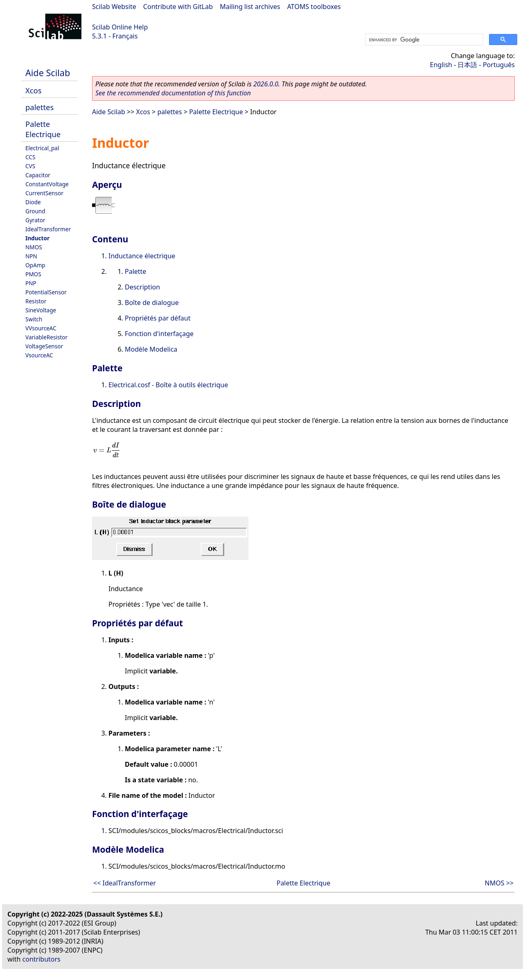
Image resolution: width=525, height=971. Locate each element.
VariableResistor (46, 337)
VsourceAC (39, 355)
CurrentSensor (44, 193)
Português (499, 64)
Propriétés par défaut (157, 318)
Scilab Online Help (120, 27)
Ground (35, 211)
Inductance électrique (141, 255)
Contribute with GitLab (178, 6)
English (441, 64)
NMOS (33, 247)
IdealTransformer (48, 229)
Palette (135, 271)
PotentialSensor (46, 292)
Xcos (33, 90)
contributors (42, 959)
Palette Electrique (43, 129)
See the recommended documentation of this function (173, 92)
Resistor (35, 301)
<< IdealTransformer (124, 882)
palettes (39, 107)
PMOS (33, 274)
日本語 (467, 64)
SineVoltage (40, 310)
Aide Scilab (47, 73)
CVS (30, 166)
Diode (33, 202)
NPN (31, 256)
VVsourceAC (40, 328)
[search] (423, 39)
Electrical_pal (42, 148)
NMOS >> (499, 882)
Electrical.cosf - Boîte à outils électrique (168, 384)
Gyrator (35, 220)
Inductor (37, 238)
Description (142, 286)
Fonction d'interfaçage (159, 333)
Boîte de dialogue (152, 302)
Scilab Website (114, 6)
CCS (30, 157)
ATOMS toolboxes (314, 6)
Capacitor (37, 175)
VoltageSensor (44, 346)
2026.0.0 (265, 83)
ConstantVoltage (47, 184)
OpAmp (35, 265)
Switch (34, 319)
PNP (30, 283)
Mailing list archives (250, 6)
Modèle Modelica (151, 349)
